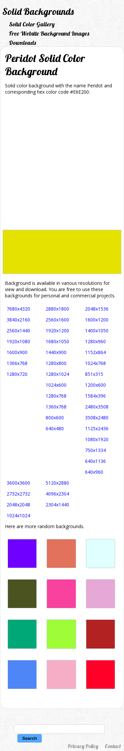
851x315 (94, 374)
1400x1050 (96, 330)
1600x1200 (96, 319)
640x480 (55, 428)
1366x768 (17, 363)
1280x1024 (57, 374)
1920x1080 (18, 341)
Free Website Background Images (49, 33)
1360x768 (56, 407)
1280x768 (56, 396)
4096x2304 (57, 494)
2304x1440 (57, 504)
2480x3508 (96, 407)
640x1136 (95, 461)
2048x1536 (96, 309)
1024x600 (56, 385)
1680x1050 (57, 341)
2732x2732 (18, 494)
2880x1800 (57, 309)
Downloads (22, 42)
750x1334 (95, 450)
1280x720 (17, 374)
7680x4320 (18, 309)
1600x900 (17, 352)
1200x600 (95, 385)
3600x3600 (18, 483)
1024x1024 (18, 515)
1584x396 (95, 396)
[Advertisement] (62, 164)
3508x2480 (96, 417)
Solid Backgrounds (38, 11)
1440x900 (56, 352)
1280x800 (56, 363)
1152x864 (95, 352)
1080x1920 (96, 439)
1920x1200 (57, 330)
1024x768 (95, 363)
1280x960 (95, 341)
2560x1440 (18, 330)
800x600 (55, 417)
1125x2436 (96, 428)
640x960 (94, 472)
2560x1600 (57, 319)
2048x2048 (18, 504)
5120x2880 (57, 483)
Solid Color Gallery (32, 24)
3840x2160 (18, 319)
